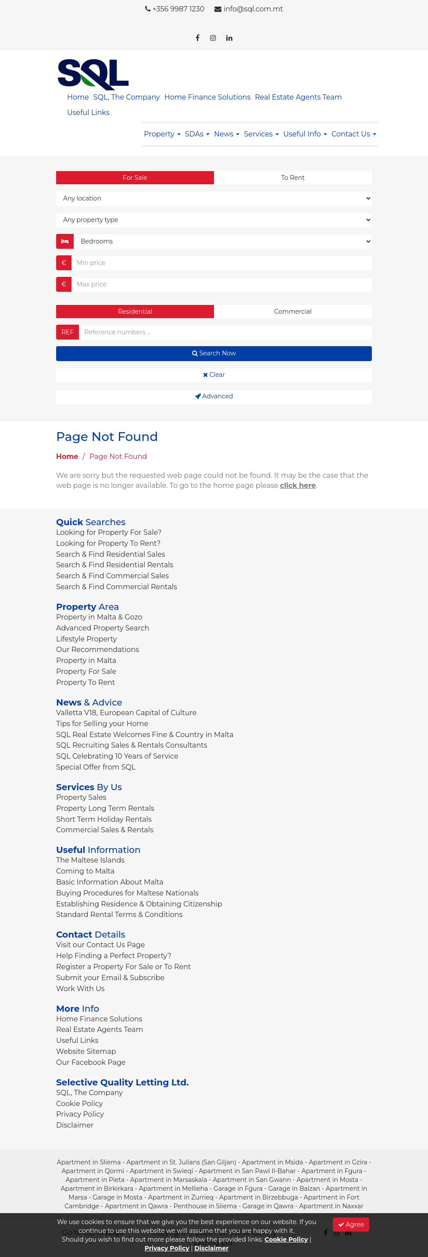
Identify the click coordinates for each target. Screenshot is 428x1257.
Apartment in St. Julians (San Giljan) (181, 1162)
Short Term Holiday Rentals (104, 819)
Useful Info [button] (305, 134)
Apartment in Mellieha (173, 1189)
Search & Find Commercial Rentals (116, 587)
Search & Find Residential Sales (110, 554)
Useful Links (88, 112)
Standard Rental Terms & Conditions (119, 914)
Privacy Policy (80, 1114)
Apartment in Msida (272, 1162)
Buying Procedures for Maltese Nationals (127, 893)
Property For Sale (86, 671)
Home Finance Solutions (207, 97)
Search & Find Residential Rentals (114, 565)
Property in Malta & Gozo (99, 617)
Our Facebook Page (91, 1062)
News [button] (226, 134)
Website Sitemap (86, 1051)
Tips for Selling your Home (102, 724)
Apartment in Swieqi (161, 1171)
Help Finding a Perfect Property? (113, 956)
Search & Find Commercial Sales (112, 576)
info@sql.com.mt (253, 9)
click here (298, 485)
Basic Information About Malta (110, 882)
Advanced (214, 396)
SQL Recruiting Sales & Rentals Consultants (131, 745)
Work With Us (80, 989)
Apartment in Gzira (338, 1162)
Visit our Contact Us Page (100, 945)
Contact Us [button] (354, 134)
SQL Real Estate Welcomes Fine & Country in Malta (144, 735)
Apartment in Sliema (89, 1162)
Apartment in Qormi (92, 1171)
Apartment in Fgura (331, 1171)
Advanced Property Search (102, 628)
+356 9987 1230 (179, 9)
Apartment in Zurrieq (181, 1197)
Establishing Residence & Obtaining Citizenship (139, 904)
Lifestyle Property (86, 639)
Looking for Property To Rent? (108, 543)
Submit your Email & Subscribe (110, 978)
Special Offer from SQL (96, 767)
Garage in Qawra (268, 1206)
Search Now (214, 353)
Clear (214, 375)
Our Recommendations (97, 649)
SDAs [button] (197, 134)
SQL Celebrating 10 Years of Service (117, 756)
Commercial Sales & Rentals (104, 830)
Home (78, 97)
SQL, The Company (126, 97)
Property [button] (162, 134)
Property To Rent (85, 682)
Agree (351, 1224)
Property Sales (81, 797)
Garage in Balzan (294, 1189)
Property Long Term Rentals (105, 808)
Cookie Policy (79, 1103)
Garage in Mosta (118, 1197)
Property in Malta (86, 660)
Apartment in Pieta (95, 1180)
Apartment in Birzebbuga (258, 1197)
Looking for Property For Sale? (109, 532)
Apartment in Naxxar (331, 1206)
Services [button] (261, 134)
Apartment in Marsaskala (168, 1180)
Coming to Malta (85, 871)
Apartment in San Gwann (252, 1180)
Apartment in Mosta (327, 1180)
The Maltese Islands (90, 860)
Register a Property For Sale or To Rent (123, 967)
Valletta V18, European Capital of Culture (126, 713)
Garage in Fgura (238, 1189)
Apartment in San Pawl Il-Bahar (247, 1171)
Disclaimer (74, 1125)
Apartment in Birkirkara (97, 1189)
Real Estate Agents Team (298, 97)
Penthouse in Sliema (205, 1206)
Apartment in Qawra (136, 1206)
